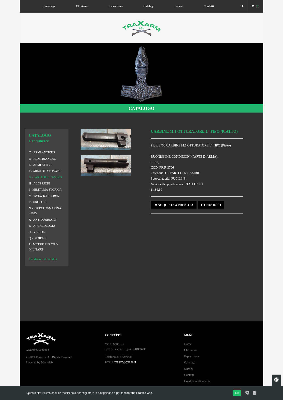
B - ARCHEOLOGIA (42, 225)
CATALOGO (141, 108)
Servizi (179, 6)
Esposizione (116, 6)
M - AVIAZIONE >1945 (44, 195)
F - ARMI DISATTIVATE (44, 171)
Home (188, 344)
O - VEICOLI (37, 232)
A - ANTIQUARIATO (42, 219)
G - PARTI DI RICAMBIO (45, 177)
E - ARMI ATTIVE (40, 164)
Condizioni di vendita (43, 259)
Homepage (48, 6)
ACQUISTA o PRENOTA (173, 205)
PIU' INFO (211, 205)
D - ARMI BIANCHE (42, 158)
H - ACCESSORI (39, 183)
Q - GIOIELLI (37, 238)
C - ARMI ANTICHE (42, 152)
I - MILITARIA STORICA (45, 189)
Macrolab (47, 362)
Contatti (209, 6)
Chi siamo (82, 6)
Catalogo (148, 6)
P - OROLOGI (38, 202)
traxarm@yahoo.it (125, 361)
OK (237, 393)
